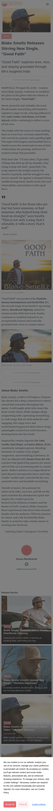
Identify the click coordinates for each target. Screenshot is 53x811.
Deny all (23, 804)
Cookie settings (39, 804)
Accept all (10, 804)
